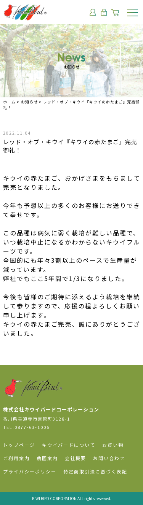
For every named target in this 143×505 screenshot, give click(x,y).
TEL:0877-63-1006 (26, 427)
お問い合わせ (109, 458)
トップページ (19, 444)
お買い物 (113, 444)
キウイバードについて (68, 444)
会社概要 (75, 458)
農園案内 (47, 458)
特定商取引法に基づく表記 (95, 471)
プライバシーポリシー (29, 471)
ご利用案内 (16, 458)
